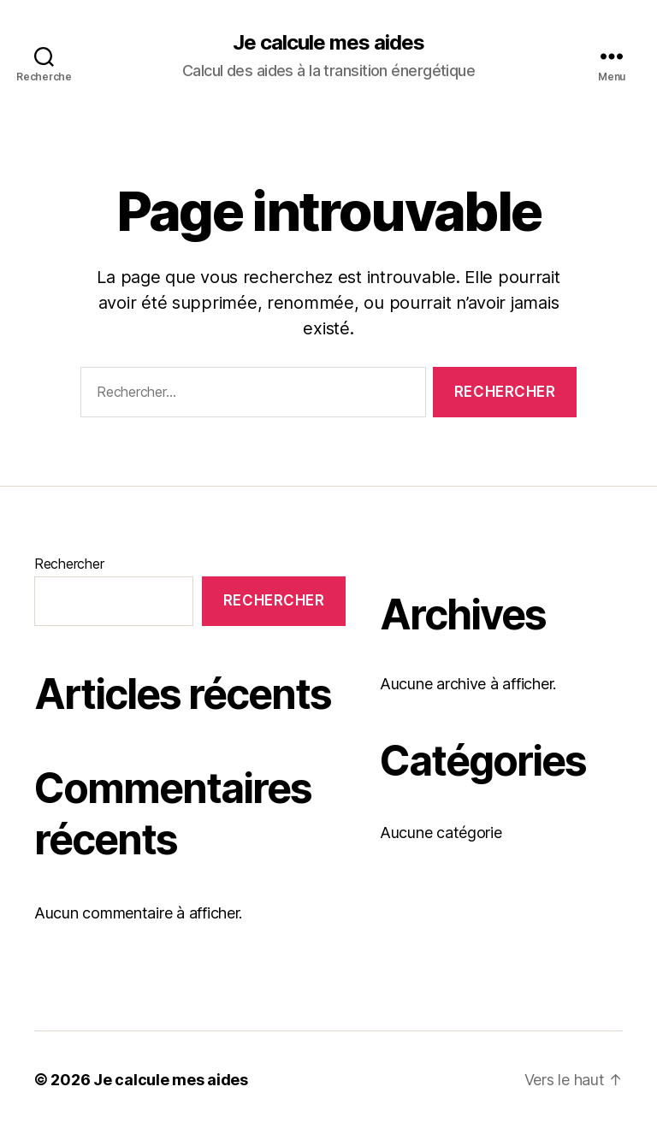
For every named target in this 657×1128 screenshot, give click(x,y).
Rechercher (69, 563)
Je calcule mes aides (328, 42)
